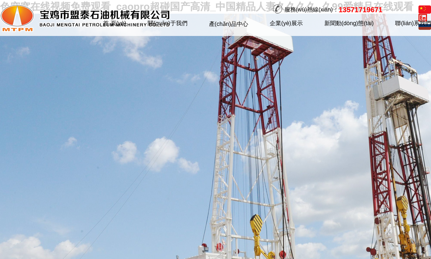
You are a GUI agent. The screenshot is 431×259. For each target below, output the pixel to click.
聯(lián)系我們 (413, 23)
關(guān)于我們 (167, 23)
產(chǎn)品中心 (228, 24)
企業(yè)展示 (286, 23)
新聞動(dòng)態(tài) (349, 23)
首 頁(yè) (114, 23)
